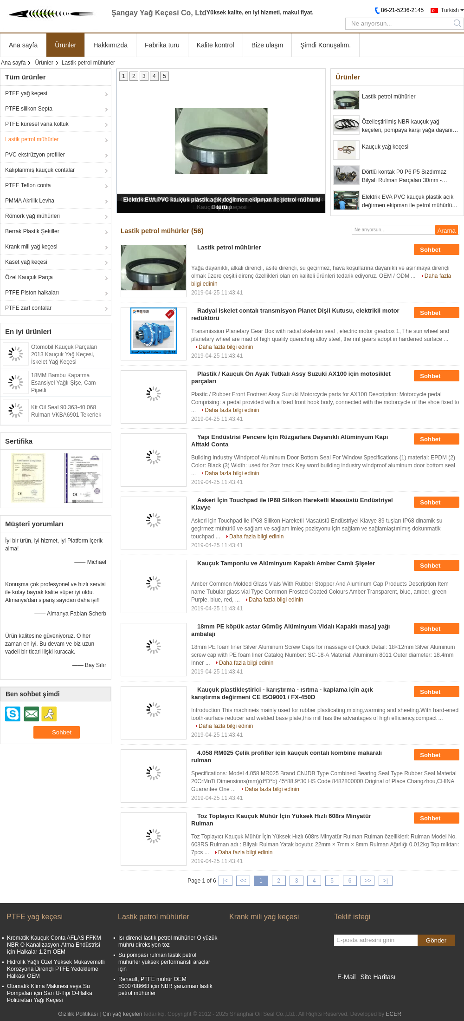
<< (243, 880)
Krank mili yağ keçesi (31, 246)
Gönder (436, 940)
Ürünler (65, 45)
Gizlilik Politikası (78, 1014)
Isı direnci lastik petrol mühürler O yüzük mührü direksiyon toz (167, 941)
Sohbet (436, 250)
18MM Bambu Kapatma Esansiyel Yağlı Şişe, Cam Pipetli (63, 382)
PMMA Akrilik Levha (29, 200)
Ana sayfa (23, 45)
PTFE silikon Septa (28, 108)
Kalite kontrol (215, 45)
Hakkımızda (110, 45)
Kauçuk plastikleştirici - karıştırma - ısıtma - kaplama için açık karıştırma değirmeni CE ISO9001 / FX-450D (282, 693)
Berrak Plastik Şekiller (32, 231)
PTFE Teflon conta (28, 185)
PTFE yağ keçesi (26, 93)
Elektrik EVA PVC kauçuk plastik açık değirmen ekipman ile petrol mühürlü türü (407, 201)
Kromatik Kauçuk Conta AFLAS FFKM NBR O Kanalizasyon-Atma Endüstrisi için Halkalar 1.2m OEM (54, 945)
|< (225, 880)
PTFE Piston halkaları (32, 292)
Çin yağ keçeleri (122, 1014)
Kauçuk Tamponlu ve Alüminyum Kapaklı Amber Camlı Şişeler (286, 563)
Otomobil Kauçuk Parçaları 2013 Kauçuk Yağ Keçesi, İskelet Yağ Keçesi (64, 354)
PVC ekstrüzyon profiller (35, 154)
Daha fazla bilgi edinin (226, 347)
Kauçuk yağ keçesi (385, 147)
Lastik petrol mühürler (31, 139)
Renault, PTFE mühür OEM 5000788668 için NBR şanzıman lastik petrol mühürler (165, 986)
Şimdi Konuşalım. (325, 45)
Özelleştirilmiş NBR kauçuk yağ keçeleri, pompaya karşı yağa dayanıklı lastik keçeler (410, 126)
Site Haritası (377, 977)
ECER (393, 1014)
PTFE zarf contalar (28, 308)
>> (367, 880)
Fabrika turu (162, 45)
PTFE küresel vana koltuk (37, 124)
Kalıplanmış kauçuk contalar (40, 170)
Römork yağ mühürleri (32, 216)
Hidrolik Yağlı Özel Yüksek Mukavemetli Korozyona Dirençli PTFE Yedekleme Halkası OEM (56, 969)
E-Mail (346, 977)
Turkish (450, 10)
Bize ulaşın (267, 45)
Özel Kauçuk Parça (29, 277)
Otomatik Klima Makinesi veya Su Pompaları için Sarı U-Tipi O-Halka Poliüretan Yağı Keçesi (49, 993)
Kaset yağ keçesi (26, 262)
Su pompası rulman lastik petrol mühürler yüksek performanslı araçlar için (164, 962)
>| (385, 880)
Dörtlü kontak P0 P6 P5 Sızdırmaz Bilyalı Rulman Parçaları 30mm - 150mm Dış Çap (404, 176)
